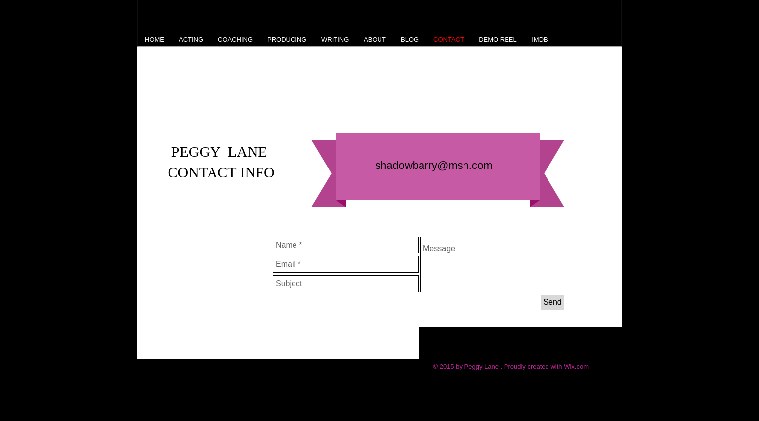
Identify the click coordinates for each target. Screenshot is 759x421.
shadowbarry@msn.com (434, 165)
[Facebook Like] (292, 347)
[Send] (552, 302)
